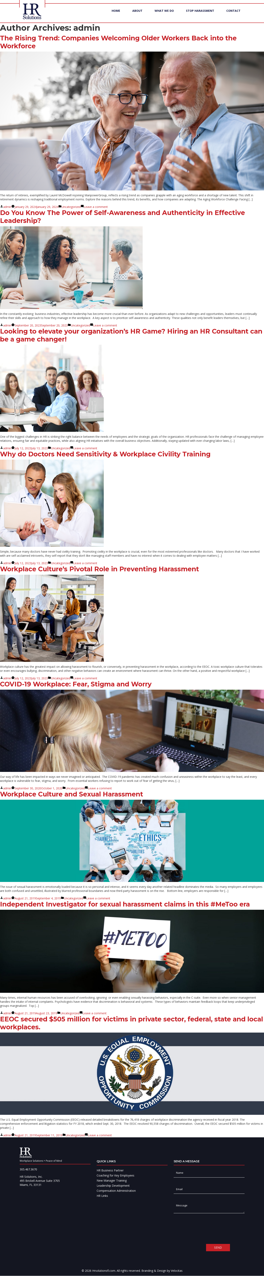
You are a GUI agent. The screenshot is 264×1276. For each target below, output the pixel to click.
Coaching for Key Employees (115, 1176)
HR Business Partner (110, 1170)
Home (116, 15)
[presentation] (204, 1229)
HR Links (102, 1196)
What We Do (164, 15)
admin (7, 207)
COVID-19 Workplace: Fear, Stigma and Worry (76, 684)
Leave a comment (96, 207)
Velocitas (177, 1271)
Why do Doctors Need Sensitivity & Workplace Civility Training (105, 454)
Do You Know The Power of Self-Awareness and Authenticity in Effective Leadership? (122, 217)
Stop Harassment (200, 15)
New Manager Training (112, 1181)
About (137, 15)
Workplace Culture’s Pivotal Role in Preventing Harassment (99, 569)
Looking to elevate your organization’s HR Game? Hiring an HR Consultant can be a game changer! (131, 335)
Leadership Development (113, 1186)
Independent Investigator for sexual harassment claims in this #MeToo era (125, 904)
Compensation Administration (116, 1191)
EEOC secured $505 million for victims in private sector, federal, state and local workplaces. (131, 1023)
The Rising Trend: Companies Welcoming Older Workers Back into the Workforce (118, 42)
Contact (233, 15)
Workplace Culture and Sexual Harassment (71, 794)
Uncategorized (71, 207)
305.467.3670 (28, 1169)
